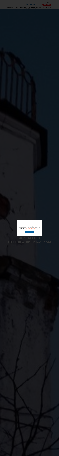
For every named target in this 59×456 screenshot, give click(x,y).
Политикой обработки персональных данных (32, 228)
